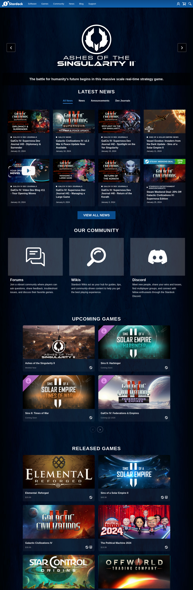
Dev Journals (123, 100)
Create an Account (151, 542)
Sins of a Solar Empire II (59, 545)
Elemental (53, 538)
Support (92, 4)
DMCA (188, 585)
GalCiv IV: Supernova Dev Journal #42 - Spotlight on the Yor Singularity (164, 144)
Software (32, 4)
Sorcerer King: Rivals (57, 564)
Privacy (179, 585)
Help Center (148, 535)
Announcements (100, 100)
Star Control (54, 549)
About (98, 535)
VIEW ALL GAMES (88, 469)
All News (67, 100)
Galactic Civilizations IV (58, 542)
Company (101, 529)
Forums (99, 564)
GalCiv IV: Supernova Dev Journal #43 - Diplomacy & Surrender (71, 144)
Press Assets (101, 553)
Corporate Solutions (10, 538)
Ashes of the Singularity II (59, 535)
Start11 (5, 542)
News (71, 4)
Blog (81, 4)
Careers (99, 545)
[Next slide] (181, 47)
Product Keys (149, 545)
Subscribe (184, 575)
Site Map (160, 585)
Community (58, 4)
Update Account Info (152, 553)
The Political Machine (57, 553)
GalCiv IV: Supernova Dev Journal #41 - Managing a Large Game (116, 195)
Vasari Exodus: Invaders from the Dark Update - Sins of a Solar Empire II (27, 195)
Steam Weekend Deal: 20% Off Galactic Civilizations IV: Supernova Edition (28, 146)
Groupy (5, 556)
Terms (170, 585)
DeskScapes (7, 549)
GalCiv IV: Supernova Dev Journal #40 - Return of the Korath (162, 195)
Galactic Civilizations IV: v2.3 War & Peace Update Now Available (117, 144)
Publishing (100, 567)
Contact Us (100, 560)
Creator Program (103, 556)
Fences (5, 545)
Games (44, 4)
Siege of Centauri (56, 560)
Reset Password (150, 549)
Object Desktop (8, 535)
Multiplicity (6, 553)
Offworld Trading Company (60, 556)
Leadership (100, 542)
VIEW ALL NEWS (96, 215)
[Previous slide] (11, 47)
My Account (148, 538)
